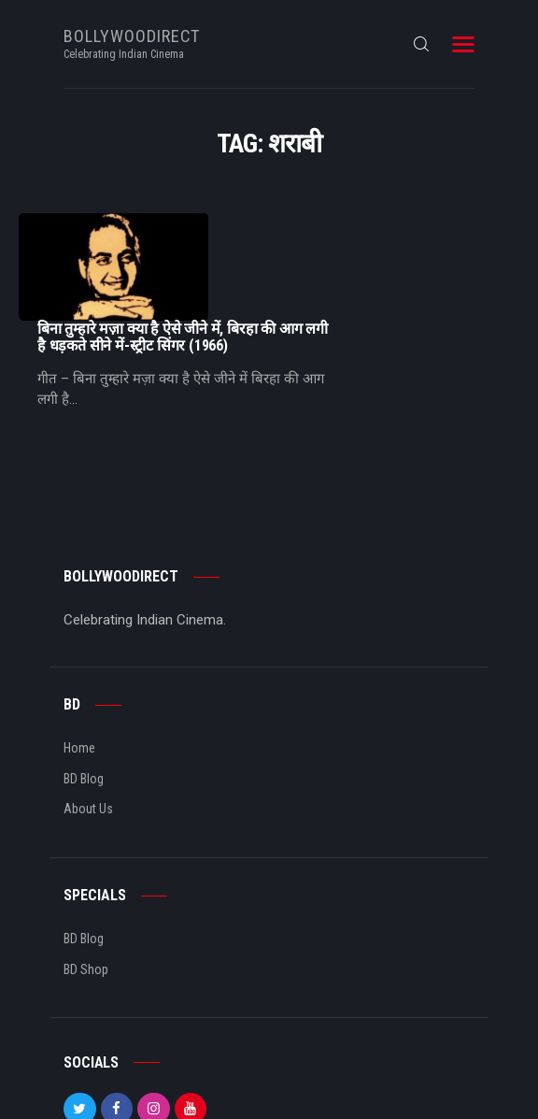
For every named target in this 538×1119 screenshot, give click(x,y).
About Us (88, 718)
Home (79, 658)
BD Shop (86, 878)
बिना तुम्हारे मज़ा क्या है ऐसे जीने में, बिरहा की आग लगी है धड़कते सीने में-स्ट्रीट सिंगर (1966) (369, 230)
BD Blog (84, 688)
